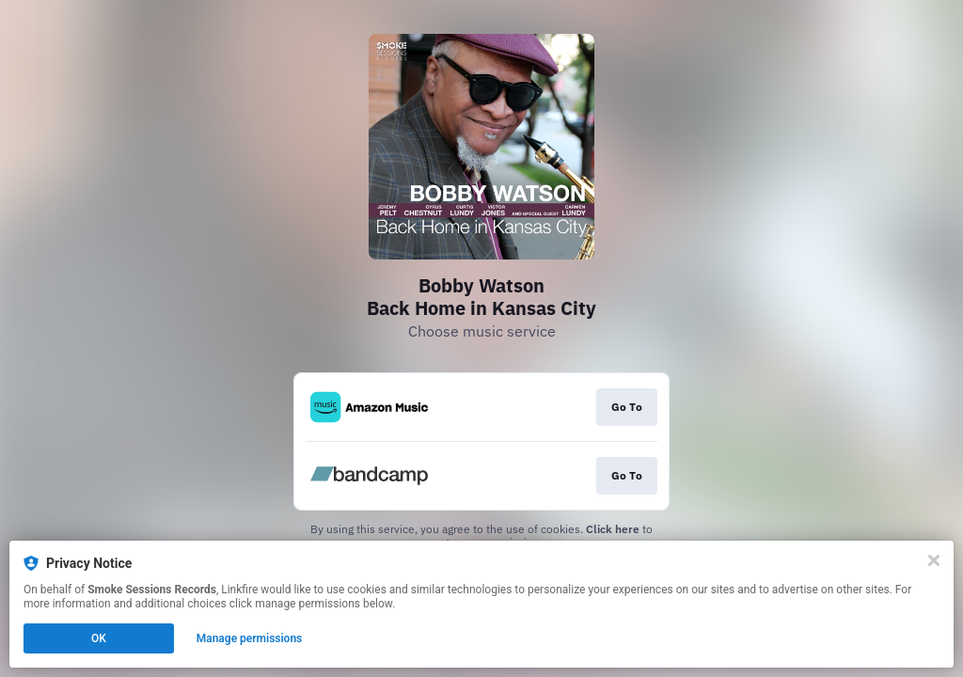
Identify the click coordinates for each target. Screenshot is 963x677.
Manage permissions (250, 638)
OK (98, 638)
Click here (612, 529)
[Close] (934, 560)
